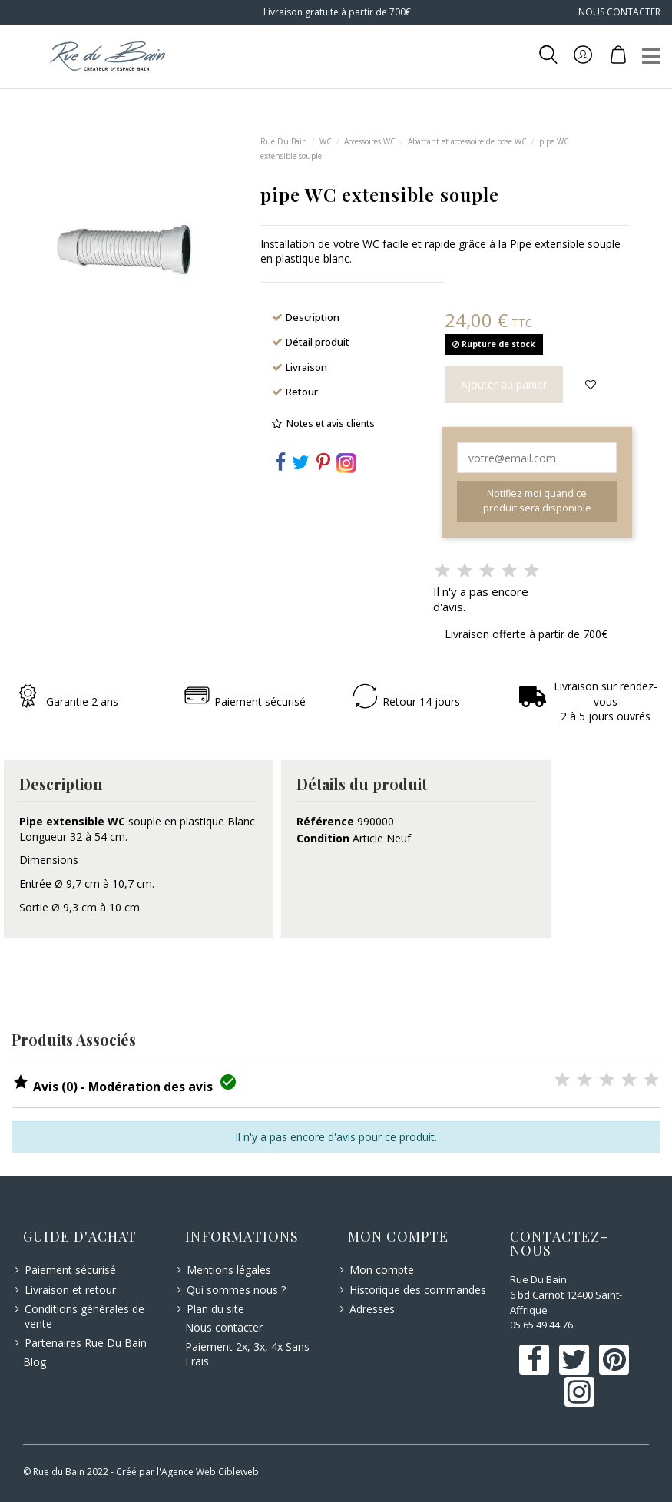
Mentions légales (229, 1269)
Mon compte (381, 1269)
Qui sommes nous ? (236, 1289)
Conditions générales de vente (84, 1317)
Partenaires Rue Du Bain (86, 1342)
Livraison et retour (70, 1289)
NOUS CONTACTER (619, 11)
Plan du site (215, 1309)
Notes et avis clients (330, 423)
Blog (34, 1362)
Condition (322, 838)
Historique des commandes (417, 1289)
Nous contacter (224, 1327)
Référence (325, 821)
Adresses (372, 1309)
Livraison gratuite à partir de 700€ (336, 11)
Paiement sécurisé (70, 1269)
